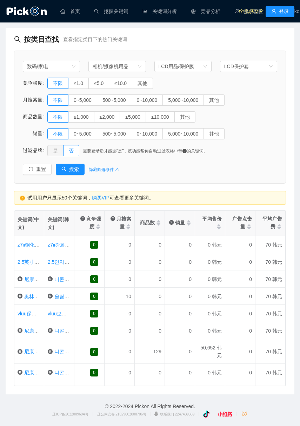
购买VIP (101, 198)
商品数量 (32, 116)
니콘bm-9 (64, 351)
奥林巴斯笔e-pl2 (42, 296)
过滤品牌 (32, 150)
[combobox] (51, 66)
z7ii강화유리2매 (65, 245)
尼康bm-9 (34, 351)
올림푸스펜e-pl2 (72, 296)
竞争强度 (32, 83)
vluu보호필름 (62, 313)
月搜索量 (32, 100)
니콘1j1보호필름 (72, 331)
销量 (32, 133)
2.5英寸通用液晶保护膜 (43, 262)
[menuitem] (70, 11)
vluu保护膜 (29, 313)
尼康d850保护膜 (42, 372)
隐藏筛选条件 (104, 169)
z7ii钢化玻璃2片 (35, 245)
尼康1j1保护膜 (39, 331)
